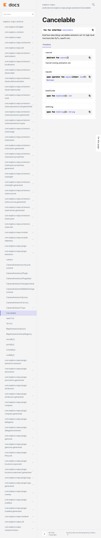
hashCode (50, 91)
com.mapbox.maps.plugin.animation (65, 8)
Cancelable (86, 8)
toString (49, 107)
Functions (47, 45)
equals (49, 72)
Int (70, 96)
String (72, 112)
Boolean (50, 80)
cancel (49, 52)
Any (81, 77)
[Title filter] (18, 14)
